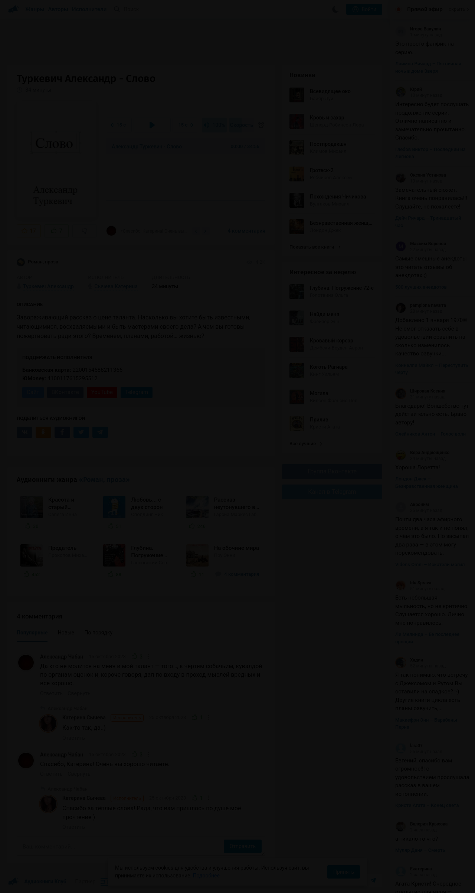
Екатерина (413, 869)
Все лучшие (305, 443)
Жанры (35, 9)
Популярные (32, 633)
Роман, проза (37, 262)
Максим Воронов (420, 244)
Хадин (409, 660)
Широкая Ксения (420, 391)
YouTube (102, 392)
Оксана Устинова (420, 175)
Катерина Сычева (103, 718)
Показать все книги (314, 247)
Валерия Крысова (421, 824)
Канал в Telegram (332, 491)
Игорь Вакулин (418, 29)
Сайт (33, 392)
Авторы (58, 9)
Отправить (243, 846)
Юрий (408, 89)
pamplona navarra (420, 305)
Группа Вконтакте (332, 471)
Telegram (136, 392)
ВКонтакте (65, 392)
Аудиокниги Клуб (36, 881)
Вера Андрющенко (422, 453)
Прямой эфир (425, 9)
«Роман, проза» (104, 480)
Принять (343, 872)
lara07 (409, 746)
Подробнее (206, 876)
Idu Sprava (413, 583)
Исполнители (89, 9)
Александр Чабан (61, 656)
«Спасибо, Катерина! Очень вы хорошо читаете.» (146, 230)
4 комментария (246, 231)
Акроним (412, 505)
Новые (66, 633)
